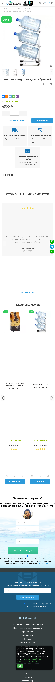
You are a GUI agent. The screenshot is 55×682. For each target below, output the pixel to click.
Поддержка (27, 635)
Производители (27, 670)
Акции (27, 673)
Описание (8, 175)
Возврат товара (27, 681)
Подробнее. (43, 563)
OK (20, 666)
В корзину (42, 120)
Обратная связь (27, 632)
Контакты (27, 677)
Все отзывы (27, 293)
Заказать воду (23, 550)
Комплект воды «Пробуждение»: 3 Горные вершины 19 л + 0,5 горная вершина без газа (40, 386)
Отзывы (27, 639)
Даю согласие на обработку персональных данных (37, 604)
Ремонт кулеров (27, 643)
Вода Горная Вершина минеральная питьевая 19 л (15, 385)
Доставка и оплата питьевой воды (27, 624)
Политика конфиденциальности (27, 628)
